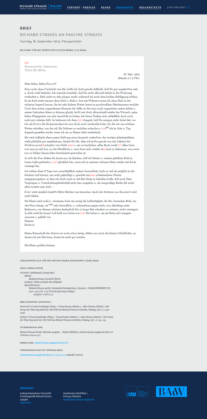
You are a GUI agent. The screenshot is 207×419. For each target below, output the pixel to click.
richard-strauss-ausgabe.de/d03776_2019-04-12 (43, 355)
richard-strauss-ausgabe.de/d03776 (51, 342)
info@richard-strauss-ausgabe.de (78, 399)
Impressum (25, 402)
